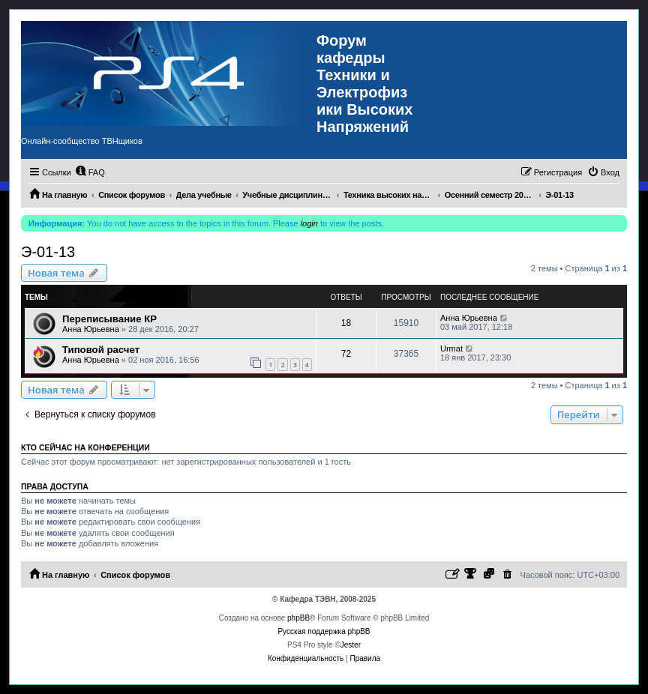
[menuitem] (90, 172)
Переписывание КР (109, 319)
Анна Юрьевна (90, 329)
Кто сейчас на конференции (85, 447)
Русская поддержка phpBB (324, 631)
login (309, 223)
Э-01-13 (48, 252)
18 (346, 323)
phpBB (298, 618)
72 (346, 353)
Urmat (451, 348)
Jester (350, 645)
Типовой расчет (101, 349)
